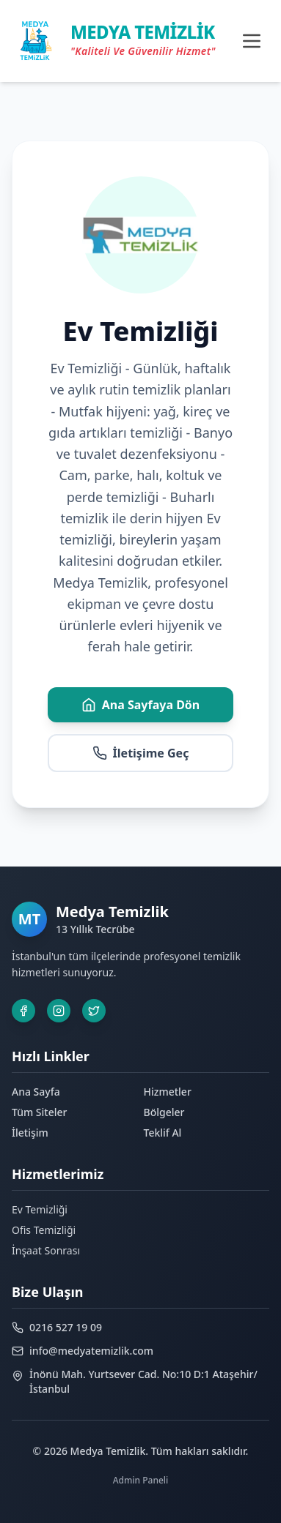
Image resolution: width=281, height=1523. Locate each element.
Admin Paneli (141, 1480)
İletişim (30, 1133)
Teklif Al (163, 1133)
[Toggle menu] (251, 41)
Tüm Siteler (39, 1112)
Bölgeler (164, 1112)
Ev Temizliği (39, 1209)
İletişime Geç (140, 753)
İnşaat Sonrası (46, 1250)
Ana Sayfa (36, 1092)
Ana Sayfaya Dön (140, 705)
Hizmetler (167, 1092)
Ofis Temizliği (44, 1230)
